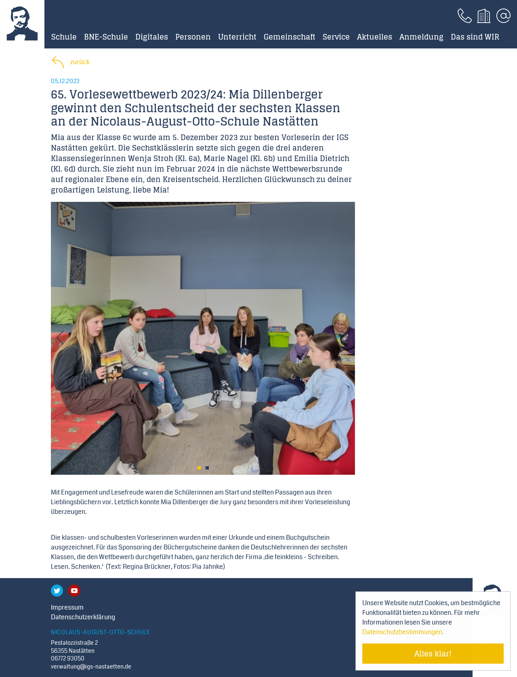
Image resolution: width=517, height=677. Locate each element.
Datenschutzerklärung (83, 617)
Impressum (67, 607)
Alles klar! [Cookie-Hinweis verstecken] (433, 653)
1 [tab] (199, 467)
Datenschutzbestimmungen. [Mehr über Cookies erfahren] (403, 632)
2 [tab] (207, 467)
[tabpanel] (203, 338)
